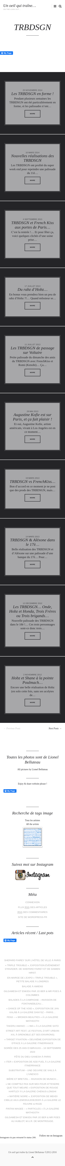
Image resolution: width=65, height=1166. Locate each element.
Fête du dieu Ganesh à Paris (32, 1056)
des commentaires (32, 912)
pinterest (30, 1142)
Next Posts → (55, 728)
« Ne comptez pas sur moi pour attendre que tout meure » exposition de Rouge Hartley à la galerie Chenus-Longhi (32, 1088)
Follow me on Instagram (50, 1135)
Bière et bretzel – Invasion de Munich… (32, 1079)
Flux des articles (32, 907)
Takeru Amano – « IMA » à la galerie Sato (32, 1026)
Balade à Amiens (32, 986)
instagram (35, 1142)
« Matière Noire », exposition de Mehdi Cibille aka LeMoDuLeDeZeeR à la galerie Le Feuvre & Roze (32, 1100)
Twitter (19, 1142)
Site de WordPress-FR (32, 917)
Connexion (32, 902)
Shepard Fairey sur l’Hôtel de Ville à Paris (32, 960)
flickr (40, 1142)
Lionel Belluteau (36, 1152)
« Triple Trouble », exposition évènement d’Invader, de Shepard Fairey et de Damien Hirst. (32, 969)
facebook (25, 1142)
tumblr (45, 1142)
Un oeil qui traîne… (19, 5)
